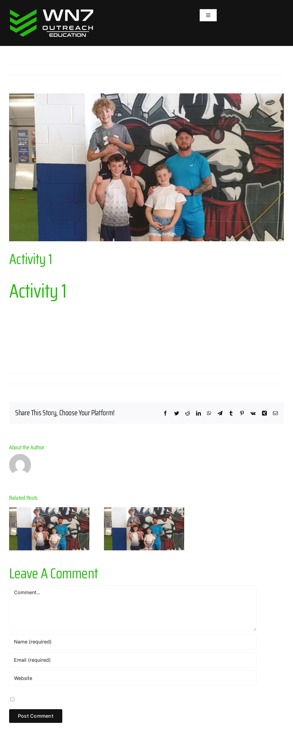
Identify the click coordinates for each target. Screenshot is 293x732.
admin (21, 378)
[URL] (133, 678)
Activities (78, 378)
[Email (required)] (133, 660)
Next (273, 70)
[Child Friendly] (146, 167)
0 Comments (103, 378)
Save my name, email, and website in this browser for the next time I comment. (109, 699)
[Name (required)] (133, 641)
